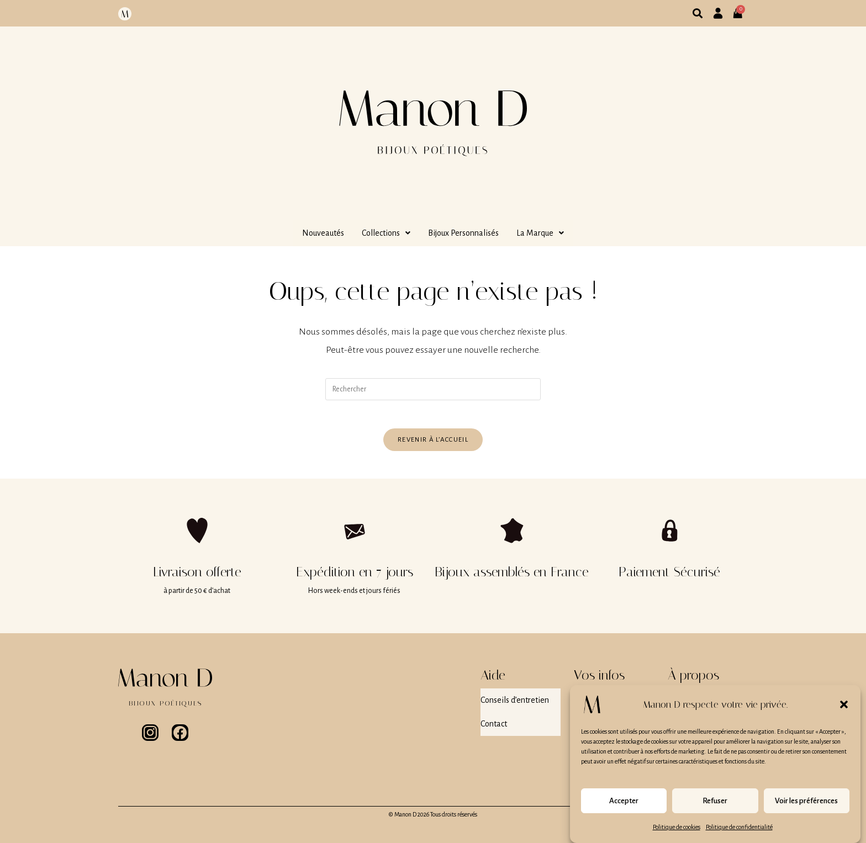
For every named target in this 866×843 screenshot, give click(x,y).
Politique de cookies (676, 834)
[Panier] (741, 8)
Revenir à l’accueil (433, 444)
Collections (386, 233)
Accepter (623, 807)
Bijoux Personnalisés (463, 233)
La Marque (540, 233)
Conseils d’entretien (514, 702)
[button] (843, 711)
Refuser (715, 807)
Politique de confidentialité (739, 834)
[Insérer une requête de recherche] (433, 389)
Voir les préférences (806, 807)
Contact (493, 720)
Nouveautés (323, 233)
